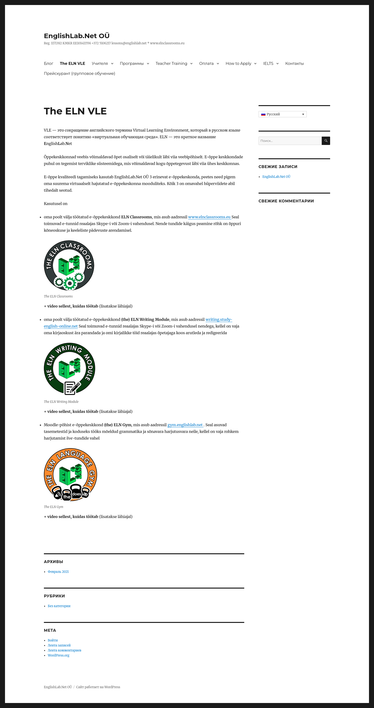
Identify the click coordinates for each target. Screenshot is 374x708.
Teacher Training (171, 63)
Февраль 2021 (58, 572)
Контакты (294, 63)
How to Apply (238, 63)
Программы (132, 63)
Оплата (206, 63)
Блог (48, 63)
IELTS (268, 63)
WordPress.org (58, 655)
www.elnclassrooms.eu (209, 217)
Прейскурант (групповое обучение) (79, 73)
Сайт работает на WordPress (98, 687)
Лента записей (59, 645)
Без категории (59, 606)
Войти (53, 640)
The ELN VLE (72, 63)
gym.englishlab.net (185, 424)
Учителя (100, 63)
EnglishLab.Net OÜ (77, 36)
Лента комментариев (64, 650)
